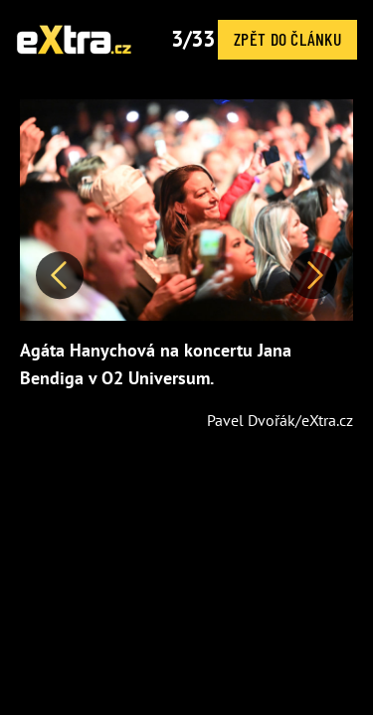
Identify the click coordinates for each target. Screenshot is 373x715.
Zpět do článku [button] (287, 39)
